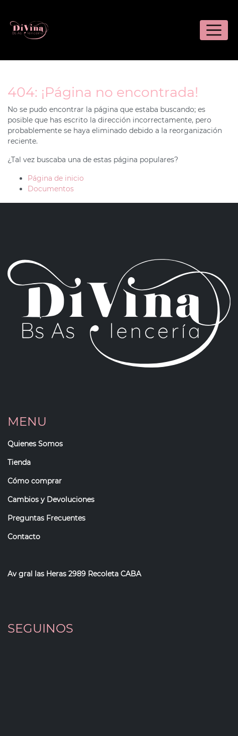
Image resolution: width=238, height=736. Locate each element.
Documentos (51, 188)
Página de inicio (56, 178)
